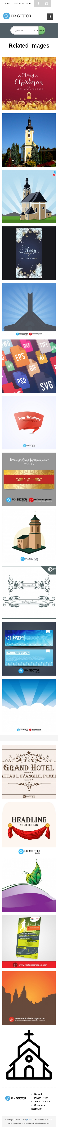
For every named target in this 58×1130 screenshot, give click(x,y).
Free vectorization (22, 3)
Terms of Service (42, 1101)
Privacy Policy (41, 1098)
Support (38, 1094)
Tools (8, 3)
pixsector (30, 1120)
